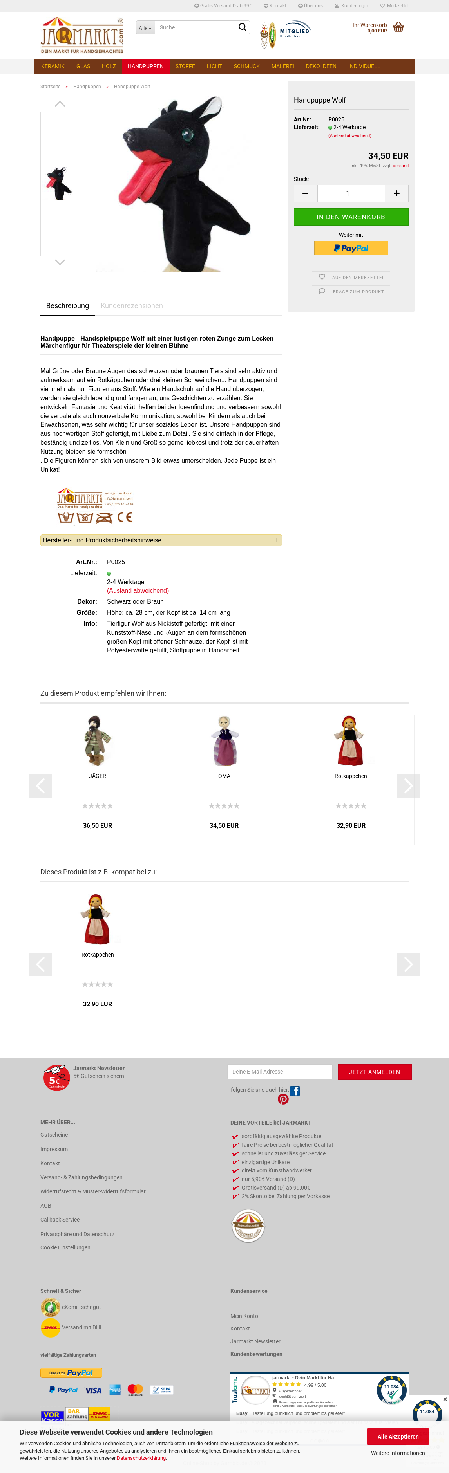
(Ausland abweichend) (349, 135)
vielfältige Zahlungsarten (68, 1355)
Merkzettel (394, 6)
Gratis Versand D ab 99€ (223, 6)
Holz (109, 66)
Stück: (301, 179)
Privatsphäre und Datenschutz (77, 1234)
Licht (214, 66)
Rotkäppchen (351, 776)
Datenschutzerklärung (141, 1458)
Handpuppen (146, 66)
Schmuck (247, 66)
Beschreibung (67, 305)
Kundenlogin (351, 6)
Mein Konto (244, 1316)
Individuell (364, 66)
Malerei (283, 66)
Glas (83, 66)
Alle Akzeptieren (398, 1436)
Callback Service (60, 1220)
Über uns (310, 6)
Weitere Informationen (398, 1453)
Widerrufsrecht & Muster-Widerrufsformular (93, 1191)
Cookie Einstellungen (65, 1247)
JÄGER (97, 776)
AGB (45, 1205)
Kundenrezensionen (132, 305)
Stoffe (185, 66)
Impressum (54, 1149)
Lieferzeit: (307, 127)
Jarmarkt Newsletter (255, 1341)
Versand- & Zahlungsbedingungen (81, 1177)
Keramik (53, 66)
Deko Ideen (321, 66)
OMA (224, 776)
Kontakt (275, 6)
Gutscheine (54, 1135)
